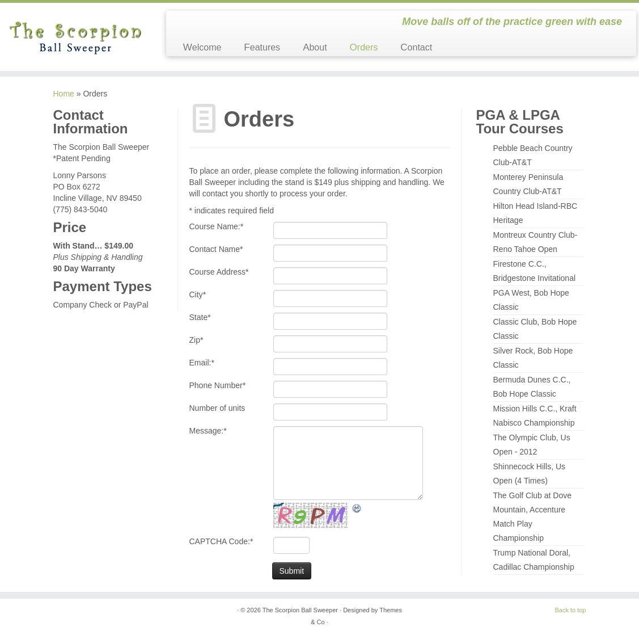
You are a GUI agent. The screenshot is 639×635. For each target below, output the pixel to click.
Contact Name (216, 249)
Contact (416, 47)
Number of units (217, 408)
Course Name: (216, 226)
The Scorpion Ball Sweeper (300, 610)
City (197, 294)
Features (262, 47)
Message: (208, 430)
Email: (201, 362)
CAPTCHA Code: (221, 541)
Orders (364, 47)
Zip (196, 339)
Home (63, 93)
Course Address (219, 271)
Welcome (202, 47)
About (315, 47)
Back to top (570, 610)
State (200, 317)
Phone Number (217, 385)
